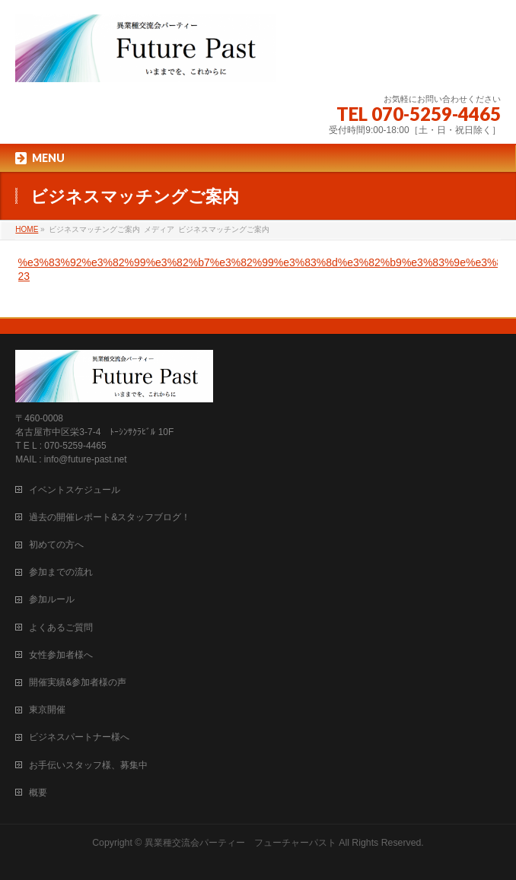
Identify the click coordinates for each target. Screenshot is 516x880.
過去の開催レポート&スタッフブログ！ (109, 517)
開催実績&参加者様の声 (77, 682)
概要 (38, 792)
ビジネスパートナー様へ (79, 737)
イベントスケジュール (74, 489)
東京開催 (47, 709)
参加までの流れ (61, 572)
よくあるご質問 (61, 627)
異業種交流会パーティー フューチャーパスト (240, 842)
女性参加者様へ (61, 655)
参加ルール (52, 599)
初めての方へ (56, 544)
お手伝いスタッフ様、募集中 (88, 765)
